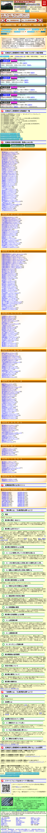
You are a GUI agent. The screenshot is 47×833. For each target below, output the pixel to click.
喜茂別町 (10, 230)
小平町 (8, 210)
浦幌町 (9, 180)
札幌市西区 (11, 264)
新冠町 (10, 368)
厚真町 (8, 164)
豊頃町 (9, 344)
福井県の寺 (5, 504)
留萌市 (7, 470)
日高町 (8, 394)
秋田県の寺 (21, 494)
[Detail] (14, 61)
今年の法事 (18, 823)
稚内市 (8, 479)
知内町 (9, 297)
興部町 (9, 200)
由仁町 (7, 453)
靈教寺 (6, 102)
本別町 (9, 418)
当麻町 (8, 335)
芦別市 (7, 158)
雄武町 (8, 194)
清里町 (9, 235)
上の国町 (10, 222)
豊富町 (9, 346)
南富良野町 (12, 433)
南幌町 (9, 366)
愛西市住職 (3, 829)
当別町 (9, 334)
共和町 (9, 233)
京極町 (10, 232)
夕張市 (7, 450)
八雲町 (8, 449)
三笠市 (7, 431)
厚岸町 (9, 161)
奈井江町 (9, 353)
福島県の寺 (21, 495)
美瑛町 (8, 390)
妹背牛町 (10, 438)
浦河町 (9, 179)
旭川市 (8, 156)
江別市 (7, 188)
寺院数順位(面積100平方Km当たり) (9, 139)
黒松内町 (11, 242)
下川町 (9, 288)
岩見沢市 (9, 174)
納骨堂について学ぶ (35, 817)
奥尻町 (9, 197)
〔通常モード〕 (4, 56)
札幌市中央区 (14, 260)
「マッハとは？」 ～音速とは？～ (9, 830)
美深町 (8, 399)
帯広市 (7, 208)
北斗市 (7, 412)
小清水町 (10, 247)
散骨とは (18, 819)
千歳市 (7, 325)
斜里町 (8, 291)
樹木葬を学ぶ (19, 820)
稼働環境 (19, 810)
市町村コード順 (17, 146)
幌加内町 (10, 415)
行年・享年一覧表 (35, 819)
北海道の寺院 (30, 31)
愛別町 (9, 152)
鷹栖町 (8, 318)
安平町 (8, 167)
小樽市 (7, 203)
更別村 (8, 270)
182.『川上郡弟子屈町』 (29, 20)
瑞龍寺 (6, 78)
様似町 (8, 269)
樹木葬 (7, 714)
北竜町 (10, 414)
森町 (6, 440)
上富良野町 (11, 223)
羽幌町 (8, 385)
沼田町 (8, 374)
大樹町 (8, 316)
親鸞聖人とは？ (34, 822)
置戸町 (8, 198)
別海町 (9, 411)
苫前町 (9, 340)
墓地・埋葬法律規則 (21, 817)
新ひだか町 (11, 303)
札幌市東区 (12, 266)
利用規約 (25, 810)
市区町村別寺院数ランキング (8, 134)
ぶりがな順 (5, 146)
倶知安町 (10, 239)
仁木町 (7, 369)
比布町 (8, 396)
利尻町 (8, 466)
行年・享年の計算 (20, 822)
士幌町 (8, 282)
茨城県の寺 (5, 497)
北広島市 (10, 227)
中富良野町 (11, 362)
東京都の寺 (21, 500)
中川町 (9, 354)
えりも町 (9, 189)
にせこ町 (9, 372)
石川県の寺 (21, 503)
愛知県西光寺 (11, 829)
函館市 (7, 384)
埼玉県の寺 (21, 498)
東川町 (10, 393)
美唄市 (7, 397)
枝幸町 (8, 183)
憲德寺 (6, 61)
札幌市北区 (11, 255)
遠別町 (9, 192)
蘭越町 (9, 463)
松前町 (9, 430)
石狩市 (7, 170)
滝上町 (10, 320)
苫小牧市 (9, 338)
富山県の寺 (5, 503)
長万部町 (11, 201)
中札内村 (10, 356)
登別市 (8, 377)
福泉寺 (6, 87)
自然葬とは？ (4, 823)
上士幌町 (10, 219)
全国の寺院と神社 (6, 29)
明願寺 (6, 95)
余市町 (8, 455)
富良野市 (7, 408)
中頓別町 (11, 359)
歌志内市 (9, 176)
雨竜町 (9, 182)
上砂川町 (11, 220)
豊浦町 (9, 343)
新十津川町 (12, 302)
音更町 (9, 205)
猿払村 (8, 272)
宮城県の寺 (5, 494)
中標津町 (10, 357)
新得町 (9, 300)
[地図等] (25, 63)
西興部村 (10, 371)
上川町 (9, 217)
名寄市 (7, 365)
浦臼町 (9, 177)
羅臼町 (8, 462)
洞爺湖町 (10, 337)
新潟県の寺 (21, 501)
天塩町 (8, 331)
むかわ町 (9, 434)
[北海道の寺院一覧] (20, 56)
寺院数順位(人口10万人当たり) (8, 136)
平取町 (9, 402)
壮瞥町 (9, 309)
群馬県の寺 (5, 498)
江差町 (8, 185)
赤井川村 (10, 153)
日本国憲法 (18, 824)
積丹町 (10, 290)
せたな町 (9, 308)
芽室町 (8, 437)
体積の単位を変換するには (38, 829)
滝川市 (7, 319)
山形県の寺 (5, 495)
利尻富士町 (11, 468)
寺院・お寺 (3, 822)
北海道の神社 (35, 29)
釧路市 (7, 236)
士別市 (7, 279)
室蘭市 (7, 436)
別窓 (18, 134)
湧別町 (9, 452)
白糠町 (9, 296)
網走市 (7, 165)
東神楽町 (11, 391)
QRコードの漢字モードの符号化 (26, 830)
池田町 (8, 168)
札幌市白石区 (13, 258)
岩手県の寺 (21, 492)
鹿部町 (8, 276)
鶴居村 (7, 329)
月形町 (9, 326)
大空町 (9, 195)
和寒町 (9, 481)
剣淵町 (9, 245)
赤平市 (7, 155)
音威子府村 (11, 204)
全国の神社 (22, 29)
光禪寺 (6, 70)
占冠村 (9, 287)
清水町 (8, 285)
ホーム (27, 11)
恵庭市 (7, 186)
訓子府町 (10, 244)
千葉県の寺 (5, 500)
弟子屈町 (10, 332)
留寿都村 (8, 469)
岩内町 (9, 173)
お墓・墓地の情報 (5, 817)
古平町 (9, 409)
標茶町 (9, 278)
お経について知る (35, 820)
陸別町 (9, 465)
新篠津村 (10, 299)
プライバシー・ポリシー (8, 810)
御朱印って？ (4, 824)
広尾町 (8, 403)
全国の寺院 (17, 31)
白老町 (9, 294)
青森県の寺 (5, 492)
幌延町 (9, 417)
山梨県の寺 (21, 504)
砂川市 (7, 306)
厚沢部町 (10, 162)
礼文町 (8, 472)
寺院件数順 (30, 146)
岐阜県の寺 (21, 506)
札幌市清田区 (12, 257)
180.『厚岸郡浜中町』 (13, 20)
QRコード (19, 787)
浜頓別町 (11, 387)
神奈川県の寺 (6, 501)
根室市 (7, 375)
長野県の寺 (5, 506)
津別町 (8, 328)
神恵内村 (10, 225)
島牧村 (8, 284)
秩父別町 (10, 323)
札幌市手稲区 (12, 261)
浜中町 (9, 388)
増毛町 (8, 427)
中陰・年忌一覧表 (35, 823)
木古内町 (10, 226)
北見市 (7, 229)
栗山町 (9, 241)
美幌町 (8, 400)
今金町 (9, 171)
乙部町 (8, 207)
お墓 (25, 705)
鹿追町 (9, 275)
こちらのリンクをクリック (32, 756)
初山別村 (10, 293)
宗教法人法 (3, 819)
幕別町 (9, 425)
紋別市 (7, 441)
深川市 (7, 405)
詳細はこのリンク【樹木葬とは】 (9, 688)
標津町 (8, 281)
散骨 (25, 538)
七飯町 (8, 363)
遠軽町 (9, 191)
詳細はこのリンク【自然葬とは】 (9, 744)
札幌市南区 (12, 267)
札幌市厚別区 (13, 254)
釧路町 (8, 238)
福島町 (9, 406)
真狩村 (8, 428)
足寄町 (9, 159)
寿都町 (8, 305)
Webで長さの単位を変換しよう (23, 829)
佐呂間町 (9, 273)
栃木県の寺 (21, 497)
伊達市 (6, 322)
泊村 (7, 341)
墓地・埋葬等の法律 (6, 820)
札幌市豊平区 (13, 263)
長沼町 (9, 360)
